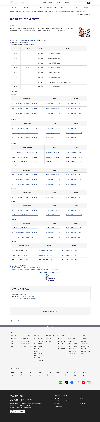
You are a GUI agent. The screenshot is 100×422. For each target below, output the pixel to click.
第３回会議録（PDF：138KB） (53, 137)
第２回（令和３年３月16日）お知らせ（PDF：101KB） (25, 215)
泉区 (30, 372)
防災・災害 (13, 338)
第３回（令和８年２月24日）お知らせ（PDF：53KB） (24, 113)
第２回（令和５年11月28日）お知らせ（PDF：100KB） (25, 157)
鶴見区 (30, 375)
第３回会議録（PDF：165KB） (53, 113)
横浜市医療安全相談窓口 (64, 11)
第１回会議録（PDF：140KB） (53, 103)
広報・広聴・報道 (85, 351)
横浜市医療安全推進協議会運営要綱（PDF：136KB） (24, 40)
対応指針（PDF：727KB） (18, 269)
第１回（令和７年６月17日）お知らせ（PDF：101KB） (25, 103)
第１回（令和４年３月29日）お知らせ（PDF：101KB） (25, 197)
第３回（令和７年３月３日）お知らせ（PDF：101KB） (25, 137)
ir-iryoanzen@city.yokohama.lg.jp (29, 298)
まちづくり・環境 (27, 346)
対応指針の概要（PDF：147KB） (32, 269)
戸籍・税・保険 (26, 341)
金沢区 (57, 372)
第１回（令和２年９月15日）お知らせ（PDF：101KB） (25, 210)
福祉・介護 (48, 341)
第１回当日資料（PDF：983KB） (73, 227)
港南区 (66, 372)
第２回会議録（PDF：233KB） (53, 108)
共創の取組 (72, 348)
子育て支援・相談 (38, 341)
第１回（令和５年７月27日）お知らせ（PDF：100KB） (25, 161)
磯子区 (39, 372)
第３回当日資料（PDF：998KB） (73, 237)
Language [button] (50, 2)
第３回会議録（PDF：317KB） (53, 152)
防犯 (12, 346)
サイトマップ (80, 398)
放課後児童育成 (38, 346)
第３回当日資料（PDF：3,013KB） (74, 113)
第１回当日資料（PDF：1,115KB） (70, 250)
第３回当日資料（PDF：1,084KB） (70, 259)
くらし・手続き (26, 335)
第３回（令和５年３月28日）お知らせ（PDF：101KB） (25, 174)
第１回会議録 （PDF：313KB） (53, 161)
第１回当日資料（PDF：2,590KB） (74, 103)
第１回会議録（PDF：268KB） (53, 210)
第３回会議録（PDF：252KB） (46, 259)
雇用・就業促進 (73, 346)
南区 (84, 375)
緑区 (75, 375)
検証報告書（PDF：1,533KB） (19, 267)
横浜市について (85, 338)
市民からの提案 (58, 406)
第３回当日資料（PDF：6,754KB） (74, 137)
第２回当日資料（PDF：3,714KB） (74, 133)
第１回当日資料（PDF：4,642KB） (74, 197)
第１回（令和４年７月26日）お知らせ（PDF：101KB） (25, 184)
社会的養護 (37, 357)
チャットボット (66, 2)
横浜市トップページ (20, 11)
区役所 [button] (44, 2)
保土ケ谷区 (68, 375)
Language (79, 395)
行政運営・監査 (85, 343)
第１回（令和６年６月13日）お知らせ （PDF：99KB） (25, 128)
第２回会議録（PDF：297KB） (53, 157)
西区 (57, 375)
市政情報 (83, 335)
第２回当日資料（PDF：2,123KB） (74, 108)
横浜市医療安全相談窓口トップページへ (50, 272)
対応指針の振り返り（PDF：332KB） (50, 269)
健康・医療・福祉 (31, 11)
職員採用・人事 (85, 346)
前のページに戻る (15, 321)
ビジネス (71, 335)
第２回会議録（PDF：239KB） (53, 215)
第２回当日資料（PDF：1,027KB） (70, 255)
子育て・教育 (37, 335)
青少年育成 (37, 351)
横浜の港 (60, 338)
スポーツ (60, 346)
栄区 (84, 372)
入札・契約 (72, 338)
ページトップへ (50, 326)
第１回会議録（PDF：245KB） (53, 184)
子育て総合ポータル (38, 361)
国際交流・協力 (73, 351)
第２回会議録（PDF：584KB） (53, 133)
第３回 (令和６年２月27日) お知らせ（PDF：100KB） (25, 152)
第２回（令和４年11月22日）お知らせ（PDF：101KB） (25, 179)
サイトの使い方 (81, 403)
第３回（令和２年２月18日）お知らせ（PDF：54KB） (24, 237)
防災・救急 (13, 335)
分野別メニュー (73, 353)
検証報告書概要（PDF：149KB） (34, 267)
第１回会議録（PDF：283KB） (46, 250)
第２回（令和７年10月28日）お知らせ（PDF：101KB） (25, 108)
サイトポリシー (81, 400)
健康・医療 (40, 11)
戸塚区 (39, 375)
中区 (48, 375)
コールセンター (58, 2)
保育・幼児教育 (38, 343)
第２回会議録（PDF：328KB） (53, 179)
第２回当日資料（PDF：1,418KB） (74, 215)
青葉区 (12, 372)
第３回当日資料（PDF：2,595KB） (74, 174)
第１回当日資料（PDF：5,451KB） (74, 128)
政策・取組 (83, 341)
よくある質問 (58, 403)
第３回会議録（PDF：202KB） (53, 237)
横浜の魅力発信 (61, 348)
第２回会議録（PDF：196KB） (53, 232)
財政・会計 (83, 348)
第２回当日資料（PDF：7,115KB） (74, 157)
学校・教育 (37, 348)
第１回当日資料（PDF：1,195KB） (74, 210)
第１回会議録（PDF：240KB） (53, 227)
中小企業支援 (72, 341)
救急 (12, 343)
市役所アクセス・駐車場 (61, 395)
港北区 (76, 372)
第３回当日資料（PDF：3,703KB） (74, 152)
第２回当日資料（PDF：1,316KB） (74, 232)
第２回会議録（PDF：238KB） (46, 255)
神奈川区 (49, 372)
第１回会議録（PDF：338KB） (53, 197)
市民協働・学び (26, 343)
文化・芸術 (60, 343)
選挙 (82, 353)
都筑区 (21, 375)
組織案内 (57, 398)
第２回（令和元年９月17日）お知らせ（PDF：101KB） (25, 232)
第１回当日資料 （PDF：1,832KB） (74, 161)
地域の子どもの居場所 (38, 354)
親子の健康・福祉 (38, 338)
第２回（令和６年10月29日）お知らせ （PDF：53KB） (25, 133)
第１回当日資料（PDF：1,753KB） (74, 184)
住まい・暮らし (26, 338)
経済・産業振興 (73, 343)
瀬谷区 (12, 375)
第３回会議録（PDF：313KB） (53, 174)
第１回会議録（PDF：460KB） (53, 128)
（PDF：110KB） (42, 40)
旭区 (21, 372)
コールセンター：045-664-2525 (62, 400)
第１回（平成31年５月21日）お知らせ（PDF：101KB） (25, 227)
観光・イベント (61, 335)
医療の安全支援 (53, 11)
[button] (50, 311)
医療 (46, 11)
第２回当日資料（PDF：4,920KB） (74, 179)
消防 (12, 341)
